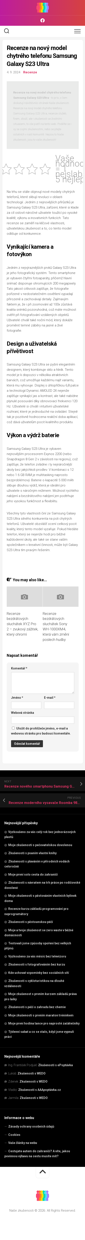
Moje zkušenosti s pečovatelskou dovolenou (40, 845)
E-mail (50, 697)
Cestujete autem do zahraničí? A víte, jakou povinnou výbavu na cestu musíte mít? (37, 1153)
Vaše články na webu (22, 1143)
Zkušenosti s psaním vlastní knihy (32, 853)
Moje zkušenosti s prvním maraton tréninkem (41, 1015)
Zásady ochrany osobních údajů (31, 1126)
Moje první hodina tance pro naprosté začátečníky (44, 1023)
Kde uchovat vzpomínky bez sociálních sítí (38, 972)
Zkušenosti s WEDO (32, 1073)
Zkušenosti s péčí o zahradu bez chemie (37, 1007)
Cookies (14, 1135)
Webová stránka (22, 712)
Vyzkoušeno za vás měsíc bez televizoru (37, 956)
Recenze (30, 72)
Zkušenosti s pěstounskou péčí (30, 922)
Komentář (19, 668)
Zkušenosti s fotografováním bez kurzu (36, 964)
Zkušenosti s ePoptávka (55, 1065)
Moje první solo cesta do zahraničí (33, 874)
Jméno (17, 697)
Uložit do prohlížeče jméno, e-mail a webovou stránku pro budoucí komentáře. (41, 731)
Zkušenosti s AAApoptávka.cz (39, 1090)
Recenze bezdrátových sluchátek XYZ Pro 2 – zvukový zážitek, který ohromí (22, 623)
